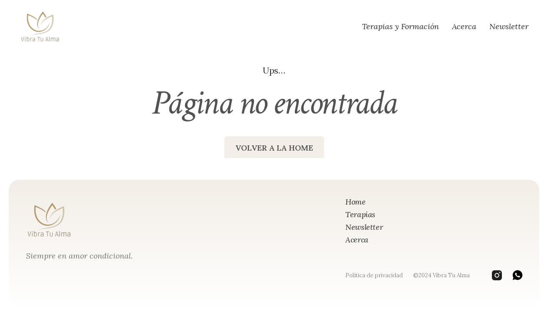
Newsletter (508, 26)
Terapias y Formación (400, 26)
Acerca (464, 26)
